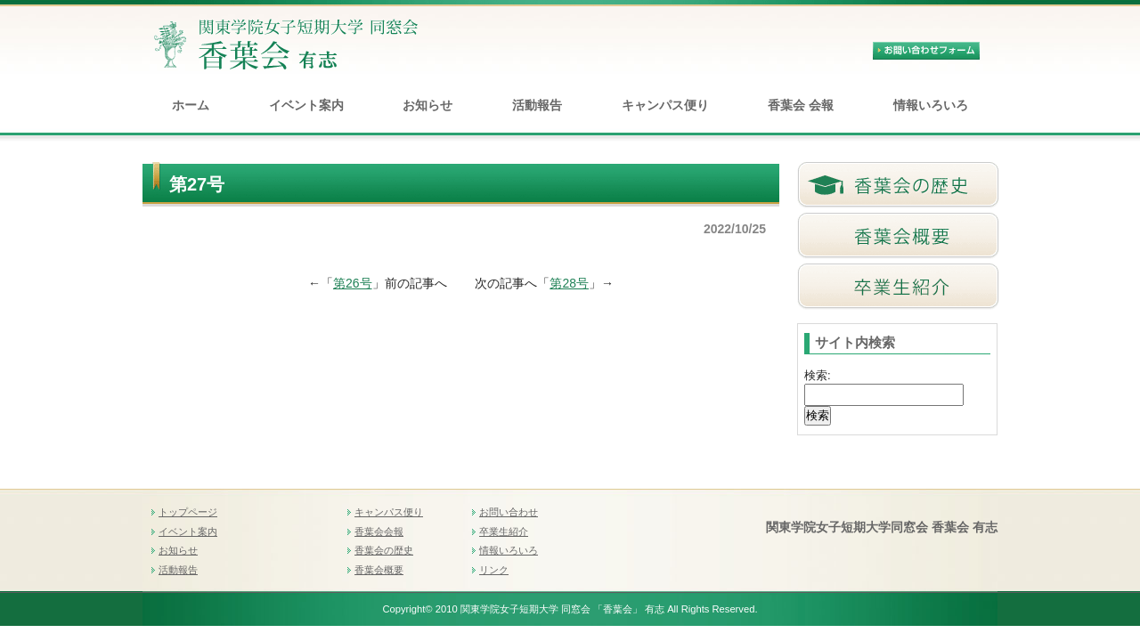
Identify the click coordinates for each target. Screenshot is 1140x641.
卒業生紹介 (503, 531)
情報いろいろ (930, 105)
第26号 (352, 283)
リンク (494, 569)
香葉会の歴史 (383, 550)
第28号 (569, 283)
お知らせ (427, 105)
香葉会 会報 (801, 105)
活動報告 (537, 105)
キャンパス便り (665, 105)
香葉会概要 (378, 569)
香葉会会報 (378, 531)
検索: (817, 375)
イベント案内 (306, 105)
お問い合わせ (508, 512)
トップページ (188, 512)
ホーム (190, 105)
